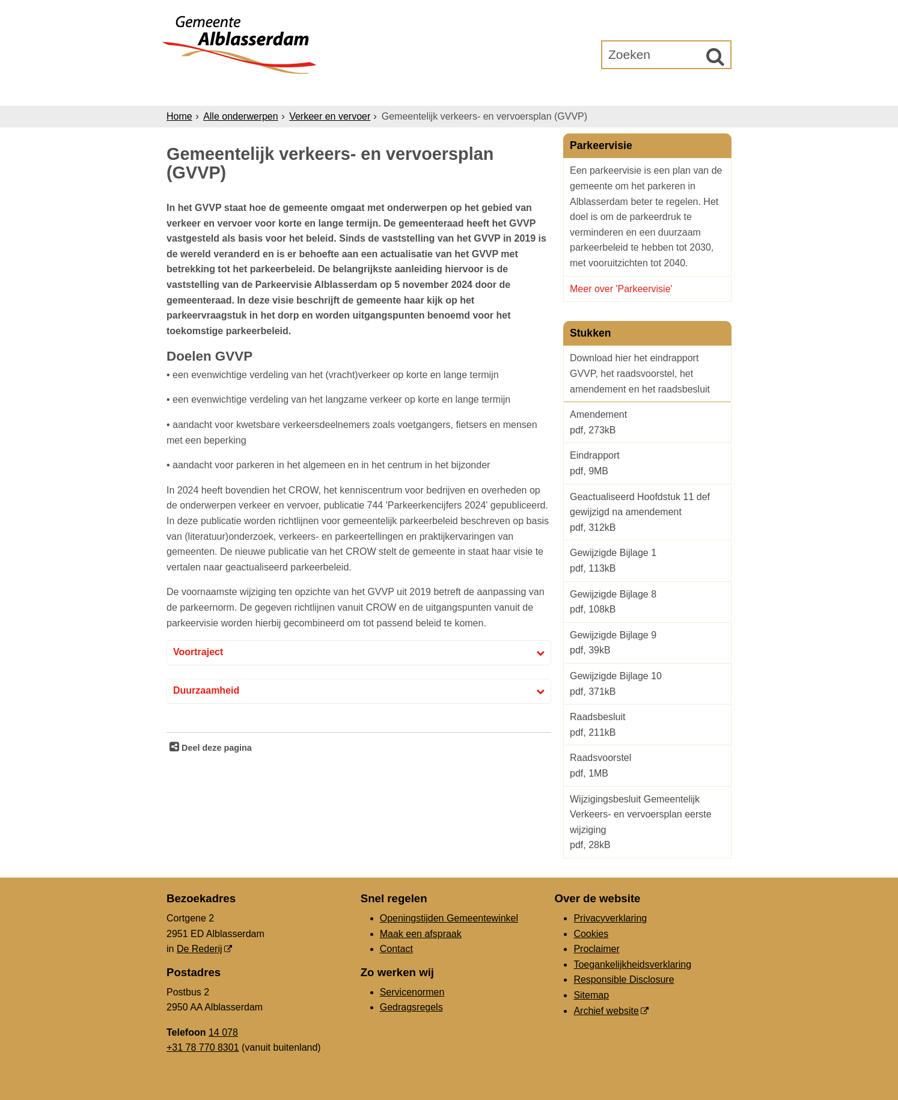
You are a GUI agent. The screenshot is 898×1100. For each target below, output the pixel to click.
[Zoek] (715, 56)
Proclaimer (596, 949)
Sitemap (591, 995)
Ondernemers (360, 91)
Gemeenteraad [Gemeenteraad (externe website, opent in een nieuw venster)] (606, 91)
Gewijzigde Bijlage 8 (647, 603)
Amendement (647, 423)
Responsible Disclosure (623, 979)
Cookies (590, 934)
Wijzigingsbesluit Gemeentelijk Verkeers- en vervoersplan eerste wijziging (647, 823)
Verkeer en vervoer (329, 116)
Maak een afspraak (421, 934)
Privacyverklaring (610, 918)
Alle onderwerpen (240, 116)
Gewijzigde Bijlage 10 (647, 685)
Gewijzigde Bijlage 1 (647, 562)
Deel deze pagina (215, 748)
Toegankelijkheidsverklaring (632, 964)
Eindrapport (647, 464)
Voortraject (198, 652)
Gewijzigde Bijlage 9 (647, 644)
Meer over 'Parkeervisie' (622, 289)
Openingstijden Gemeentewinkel (449, 918)
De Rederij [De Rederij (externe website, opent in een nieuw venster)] (199, 949)
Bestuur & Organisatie (481, 91)
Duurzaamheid (206, 690)
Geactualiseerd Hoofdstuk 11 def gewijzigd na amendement (647, 514)
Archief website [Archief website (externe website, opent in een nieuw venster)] (606, 1011)
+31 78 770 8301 (202, 1047)
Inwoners (276, 91)
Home (179, 116)
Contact (396, 949)
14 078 (223, 1032)
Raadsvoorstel (647, 767)
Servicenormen (412, 992)
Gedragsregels (411, 1007)
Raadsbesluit (647, 726)
